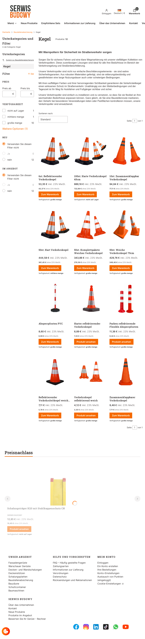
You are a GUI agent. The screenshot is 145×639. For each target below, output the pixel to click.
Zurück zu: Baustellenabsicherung (18, 60)
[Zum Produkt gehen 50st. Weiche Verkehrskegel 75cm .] (126, 225)
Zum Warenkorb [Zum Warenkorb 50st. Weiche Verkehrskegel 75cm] (121, 268)
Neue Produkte (16, 611)
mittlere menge (15, 116)
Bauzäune (13, 583)
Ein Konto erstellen (107, 566)
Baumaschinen (16, 590)
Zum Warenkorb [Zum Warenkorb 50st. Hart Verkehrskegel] (50, 268)
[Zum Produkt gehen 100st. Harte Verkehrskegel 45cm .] (90, 151)
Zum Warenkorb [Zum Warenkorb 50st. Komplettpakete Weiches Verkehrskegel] (85, 268)
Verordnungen (60, 573)
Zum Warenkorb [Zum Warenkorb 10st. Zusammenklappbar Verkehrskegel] (121, 194)
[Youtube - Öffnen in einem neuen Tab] (125, 626)
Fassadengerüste (17, 562)
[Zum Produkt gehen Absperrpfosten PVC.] (55, 299)
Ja (8, 153)
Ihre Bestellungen (106, 569)
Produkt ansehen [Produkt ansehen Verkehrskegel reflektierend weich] (86, 415)
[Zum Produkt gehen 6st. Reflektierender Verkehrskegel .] (55, 151)
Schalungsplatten (17, 576)
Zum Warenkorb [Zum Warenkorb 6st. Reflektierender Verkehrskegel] (50, 194)
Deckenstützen (16, 573)
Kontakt (12, 608)
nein (9, 159)
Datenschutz (60, 576)
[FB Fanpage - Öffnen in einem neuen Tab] (76, 626)
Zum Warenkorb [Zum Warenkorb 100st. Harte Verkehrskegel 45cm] (85, 194)
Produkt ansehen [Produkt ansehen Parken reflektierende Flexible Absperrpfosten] (121, 341)
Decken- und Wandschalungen (25, 569)
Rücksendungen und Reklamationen (72, 580)
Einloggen (102, 562)
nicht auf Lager (15, 110)
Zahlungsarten (61, 566)
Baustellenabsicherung (23, 32)
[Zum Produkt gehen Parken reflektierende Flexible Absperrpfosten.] (126, 299)
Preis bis (25, 88)
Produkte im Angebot (20, 615)
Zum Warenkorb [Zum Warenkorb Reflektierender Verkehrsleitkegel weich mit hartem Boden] (50, 415)
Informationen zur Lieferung (68, 569)
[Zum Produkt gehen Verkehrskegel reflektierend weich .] (90, 372)
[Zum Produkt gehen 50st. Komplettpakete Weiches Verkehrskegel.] (90, 225)
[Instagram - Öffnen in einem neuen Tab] (86, 626)
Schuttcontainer (17, 587)
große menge (14, 122)
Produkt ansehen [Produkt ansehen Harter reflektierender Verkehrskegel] (86, 341)
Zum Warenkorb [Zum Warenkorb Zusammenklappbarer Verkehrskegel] (121, 415)
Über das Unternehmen (21, 604)
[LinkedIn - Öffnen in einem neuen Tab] (96, 626)
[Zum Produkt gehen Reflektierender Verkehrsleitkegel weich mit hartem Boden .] (55, 372)
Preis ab (6, 88)
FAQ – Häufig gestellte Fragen (69, 562)
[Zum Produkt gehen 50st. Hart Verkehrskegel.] (55, 225)
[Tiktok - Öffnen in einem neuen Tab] (105, 626)
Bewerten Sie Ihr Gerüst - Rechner (27, 618)
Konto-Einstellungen (108, 573)
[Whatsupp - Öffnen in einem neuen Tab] (115, 626)
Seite (129, 121)
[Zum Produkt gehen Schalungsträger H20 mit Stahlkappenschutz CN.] (58, 484)
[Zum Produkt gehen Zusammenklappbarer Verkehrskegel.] (126, 372)
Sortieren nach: (46, 113)
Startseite (6, 32)
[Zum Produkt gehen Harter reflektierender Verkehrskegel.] (90, 299)
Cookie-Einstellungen (109, 583)
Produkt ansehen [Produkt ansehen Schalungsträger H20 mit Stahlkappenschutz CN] (19, 529)
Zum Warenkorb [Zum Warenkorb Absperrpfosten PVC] (50, 341)
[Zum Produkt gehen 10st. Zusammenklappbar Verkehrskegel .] (126, 151)
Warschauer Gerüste (19, 566)
